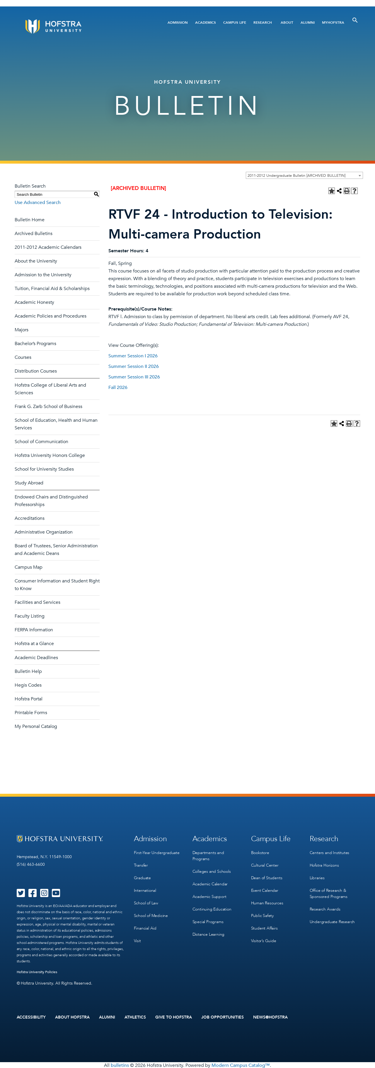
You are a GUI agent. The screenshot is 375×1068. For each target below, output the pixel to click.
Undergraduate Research (332, 918)
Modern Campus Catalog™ (241, 1065)
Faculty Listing (30, 616)
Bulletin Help (28, 671)
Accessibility (31, 1017)
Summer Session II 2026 (133, 366)
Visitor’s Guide (263, 936)
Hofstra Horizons (324, 864)
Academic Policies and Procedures (50, 316)
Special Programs (208, 918)
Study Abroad (29, 483)
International (145, 888)
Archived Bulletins (33, 233)
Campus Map (28, 567)
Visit (137, 936)
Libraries (317, 876)
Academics (205, 22)
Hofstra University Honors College (50, 455)
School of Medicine (151, 912)
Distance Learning (208, 930)
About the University (36, 261)
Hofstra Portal (28, 699)
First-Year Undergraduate (157, 852)
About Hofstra (72, 1017)
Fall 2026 (117, 387)
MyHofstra (333, 22)
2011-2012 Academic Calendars (48, 247)
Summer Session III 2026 (134, 377)
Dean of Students (266, 876)
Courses (23, 357)
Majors (21, 330)
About (287, 22)
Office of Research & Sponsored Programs (328, 891)
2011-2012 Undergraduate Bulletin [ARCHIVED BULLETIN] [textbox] (296, 175)
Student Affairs (264, 924)
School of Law (146, 900)
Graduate (142, 876)
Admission (178, 22)
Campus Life (234, 22)
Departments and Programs (208, 855)
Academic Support (209, 894)
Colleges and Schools (211, 870)
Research (262, 22)
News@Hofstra (270, 1017)
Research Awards (325, 906)
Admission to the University (43, 275)
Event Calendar (264, 888)
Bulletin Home (30, 220)
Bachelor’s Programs (35, 343)
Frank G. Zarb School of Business (48, 406)
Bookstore (260, 852)
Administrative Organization (44, 532)
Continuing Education (211, 906)
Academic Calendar (210, 882)
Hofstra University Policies (37, 972)
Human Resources (267, 900)
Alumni (308, 22)
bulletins (120, 1065)
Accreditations (30, 518)
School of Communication (41, 441)
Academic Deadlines (36, 657)
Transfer (141, 864)
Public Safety (262, 912)
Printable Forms (31, 712)
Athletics (135, 1017)
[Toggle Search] (355, 20)
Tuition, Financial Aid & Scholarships (52, 288)
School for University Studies (44, 469)
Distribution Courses (36, 371)
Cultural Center (265, 864)
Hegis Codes (28, 685)
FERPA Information (34, 630)
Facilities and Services (37, 602)
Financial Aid (145, 924)
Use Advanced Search (38, 202)
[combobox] (304, 175)
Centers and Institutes (330, 852)
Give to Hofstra (173, 1017)
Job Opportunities (222, 1017)
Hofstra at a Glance (34, 643)
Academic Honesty (34, 302)
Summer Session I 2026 (133, 356)
